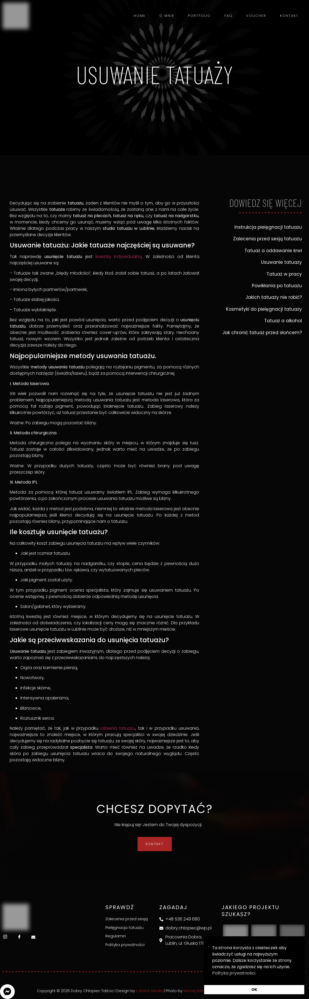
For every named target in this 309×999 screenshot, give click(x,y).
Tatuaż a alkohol (283, 321)
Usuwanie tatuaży (281, 262)
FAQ (229, 15)
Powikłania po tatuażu (277, 285)
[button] (7, 991)
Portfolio (200, 15)
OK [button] (254, 989)
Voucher (257, 15)
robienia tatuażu (117, 728)
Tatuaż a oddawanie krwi (273, 250)
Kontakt (289, 15)
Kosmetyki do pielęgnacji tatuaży (264, 309)
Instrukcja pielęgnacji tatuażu (268, 227)
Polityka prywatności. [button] (234, 973)
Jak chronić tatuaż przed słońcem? (262, 332)
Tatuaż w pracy (284, 274)
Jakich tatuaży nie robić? (274, 297)
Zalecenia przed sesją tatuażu (267, 239)
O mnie (168, 15)
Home (142, 15)
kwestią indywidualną (119, 257)
